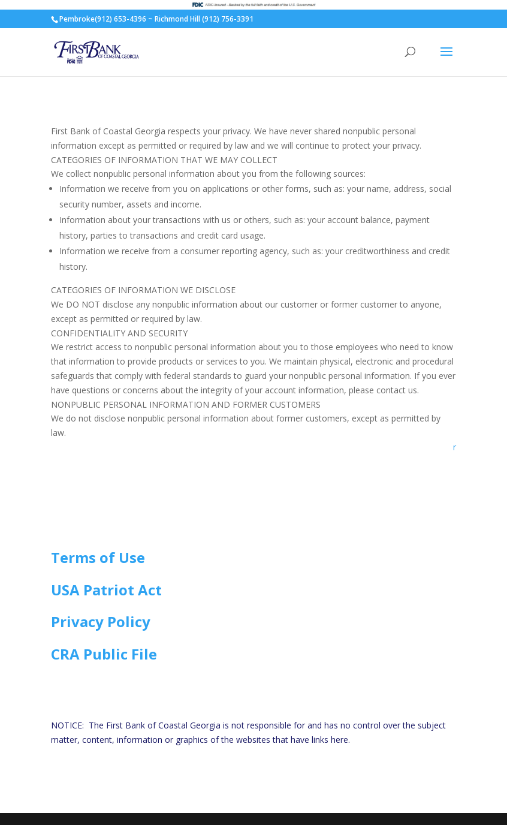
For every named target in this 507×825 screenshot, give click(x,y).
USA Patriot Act (106, 590)
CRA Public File (104, 654)
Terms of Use (98, 557)
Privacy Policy (100, 621)
